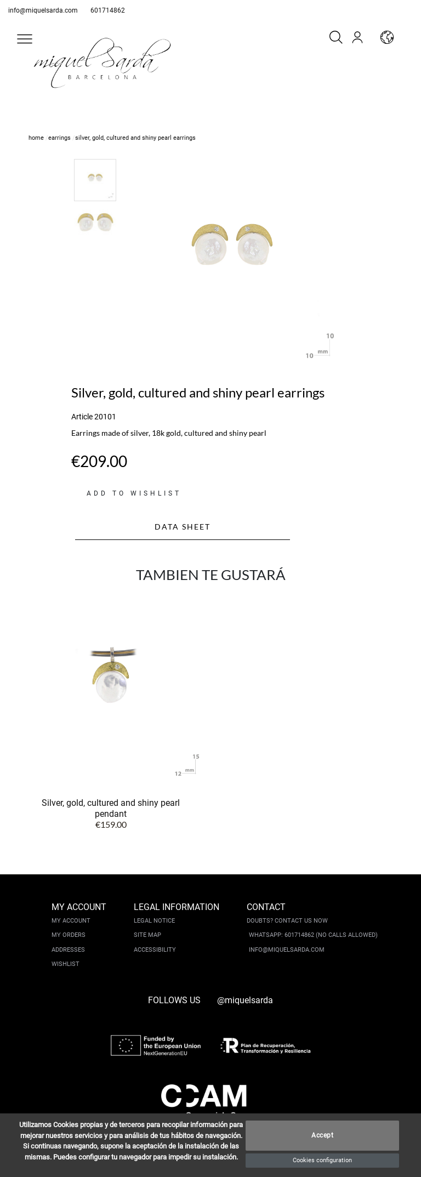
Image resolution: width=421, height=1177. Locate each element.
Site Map (147, 935)
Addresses (68, 949)
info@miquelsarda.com (43, 10)
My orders (69, 935)
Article (82, 416)
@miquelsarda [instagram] (245, 1000)
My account (71, 920)
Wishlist (65, 964)
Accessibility (155, 949)
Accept (322, 1136)
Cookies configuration (322, 1160)
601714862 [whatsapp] (107, 10)
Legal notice (154, 920)
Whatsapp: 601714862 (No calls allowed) (313, 935)
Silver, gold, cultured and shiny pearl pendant (111, 808)
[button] (24, 39)
